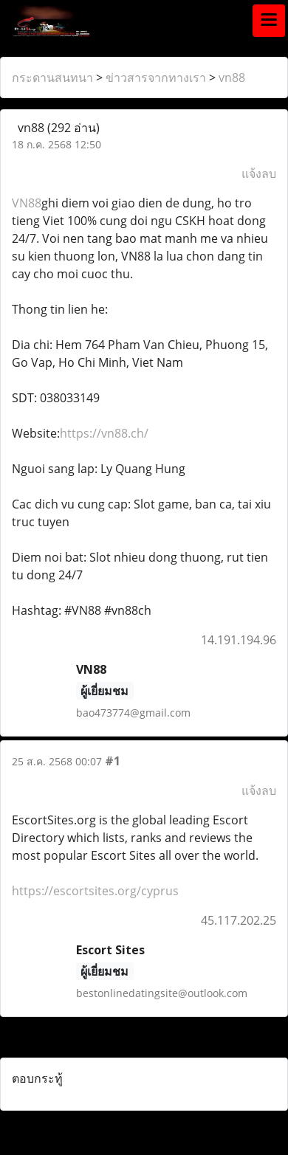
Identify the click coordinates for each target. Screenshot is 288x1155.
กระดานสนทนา (52, 77)
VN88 (26, 203)
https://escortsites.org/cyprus (95, 891)
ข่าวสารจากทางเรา (156, 77)
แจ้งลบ (258, 173)
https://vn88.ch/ (104, 433)
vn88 (232, 77)
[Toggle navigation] (269, 20)
